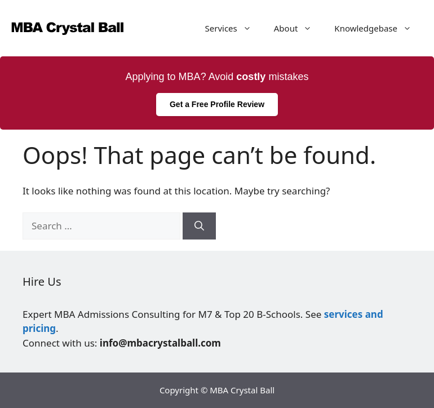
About (299, 28)
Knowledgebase (378, 28)
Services (234, 28)
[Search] (199, 226)
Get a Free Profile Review (217, 104)
